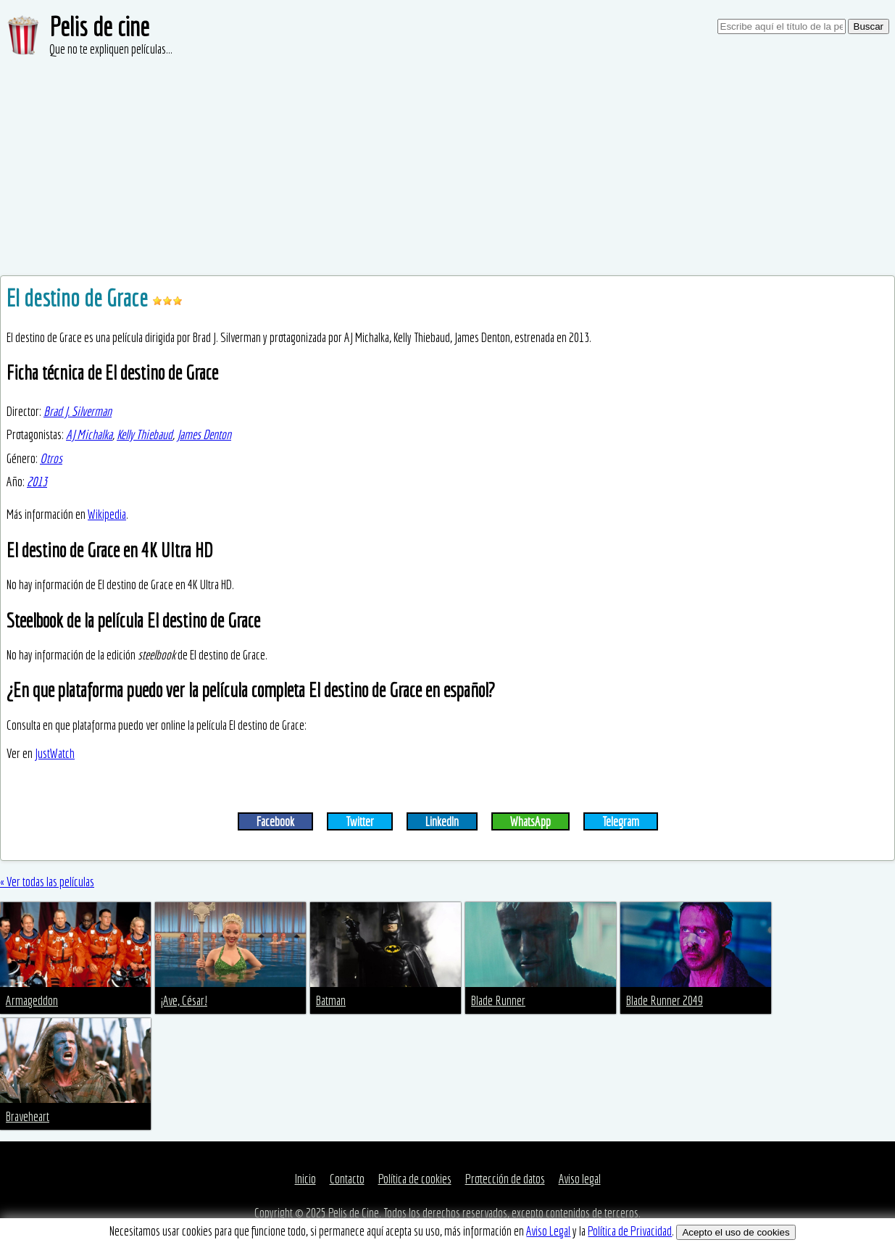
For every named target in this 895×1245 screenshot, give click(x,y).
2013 (37, 481)
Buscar (868, 26)
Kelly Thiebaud (144, 434)
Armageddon (32, 1000)
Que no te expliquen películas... (110, 49)
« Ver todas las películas (47, 881)
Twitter (360, 821)
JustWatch (55, 753)
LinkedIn (442, 821)
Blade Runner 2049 (664, 1000)
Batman (331, 1000)
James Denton (204, 434)
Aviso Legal (548, 1230)
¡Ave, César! (184, 1000)
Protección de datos (505, 1178)
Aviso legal (580, 1178)
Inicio (305, 1178)
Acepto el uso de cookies (735, 1232)
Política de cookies (414, 1178)
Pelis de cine (99, 26)
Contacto (347, 1178)
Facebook (275, 821)
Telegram (620, 821)
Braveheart (27, 1116)
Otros (51, 458)
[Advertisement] (448, 166)
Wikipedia (107, 514)
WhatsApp (530, 821)
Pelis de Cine (353, 1212)
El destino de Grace (79, 298)
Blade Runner (498, 1000)
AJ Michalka (89, 434)
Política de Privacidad (630, 1230)
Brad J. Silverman (77, 411)
